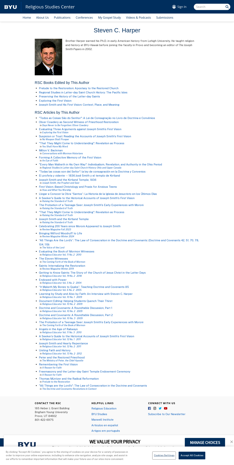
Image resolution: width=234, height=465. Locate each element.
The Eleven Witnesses (53, 258)
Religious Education (103, 408)
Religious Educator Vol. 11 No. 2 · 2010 (61, 254)
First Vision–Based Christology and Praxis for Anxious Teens (78, 186)
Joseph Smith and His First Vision (60, 104)
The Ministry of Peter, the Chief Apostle (62, 360)
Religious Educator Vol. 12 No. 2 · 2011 (61, 346)
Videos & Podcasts (138, 18)
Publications (62, 18)
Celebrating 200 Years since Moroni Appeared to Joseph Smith (79, 226)
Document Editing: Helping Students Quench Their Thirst (75, 301)
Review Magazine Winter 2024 (58, 236)
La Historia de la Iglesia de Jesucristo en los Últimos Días (120, 193)
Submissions (164, 18)
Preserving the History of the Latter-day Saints (69, 96)
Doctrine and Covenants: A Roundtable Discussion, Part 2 (76, 315)
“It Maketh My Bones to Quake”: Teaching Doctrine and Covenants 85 (84, 286)
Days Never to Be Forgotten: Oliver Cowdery (65, 125)
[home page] (10, 7)
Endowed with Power (53, 279)
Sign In (181, 7)
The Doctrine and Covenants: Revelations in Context (69, 388)
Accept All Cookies (192, 457)
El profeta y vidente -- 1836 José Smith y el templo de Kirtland (79, 175)
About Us (42, 18)
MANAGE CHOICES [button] (205, 442)
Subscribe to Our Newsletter (166, 414)
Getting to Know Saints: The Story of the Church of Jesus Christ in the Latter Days (92, 272)
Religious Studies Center (50, 6)
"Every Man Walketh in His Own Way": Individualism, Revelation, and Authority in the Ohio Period (100, 164)
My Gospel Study (109, 18)
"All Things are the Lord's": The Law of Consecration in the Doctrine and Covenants (93, 385)
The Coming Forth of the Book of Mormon (63, 261)
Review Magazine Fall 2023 (56, 229)
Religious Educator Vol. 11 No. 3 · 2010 (62, 332)
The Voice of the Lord (53, 247)
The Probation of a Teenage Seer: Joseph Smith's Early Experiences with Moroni (91, 205)
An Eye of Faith (50, 160)
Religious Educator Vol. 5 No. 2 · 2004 (61, 282)
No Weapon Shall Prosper (55, 139)
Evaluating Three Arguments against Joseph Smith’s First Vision (80, 129)
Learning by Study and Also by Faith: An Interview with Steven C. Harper (86, 293)
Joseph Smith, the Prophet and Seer (61, 182)
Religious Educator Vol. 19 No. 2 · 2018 (62, 275)
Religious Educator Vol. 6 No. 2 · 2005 (62, 289)
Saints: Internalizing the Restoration (62, 265)
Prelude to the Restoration (56, 88)
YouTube (165, 408)
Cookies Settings (164, 457)
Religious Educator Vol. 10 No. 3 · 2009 (62, 318)
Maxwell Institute (102, 419)
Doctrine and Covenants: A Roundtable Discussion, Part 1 (75, 307)
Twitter (160, 408)
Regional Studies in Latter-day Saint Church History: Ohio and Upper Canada (81, 167)
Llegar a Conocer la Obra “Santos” (61, 193)
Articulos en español (104, 425)
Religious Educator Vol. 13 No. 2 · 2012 (62, 353)
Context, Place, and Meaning (101, 104)
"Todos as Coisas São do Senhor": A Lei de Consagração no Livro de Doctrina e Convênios (97, 118)
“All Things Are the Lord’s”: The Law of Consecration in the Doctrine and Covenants (93, 240)
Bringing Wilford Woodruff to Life (60, 233)
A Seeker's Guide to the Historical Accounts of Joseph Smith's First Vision (87, 198)
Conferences (84, 18)
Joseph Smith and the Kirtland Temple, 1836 (67, 179)
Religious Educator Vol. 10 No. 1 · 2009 (62, 297)
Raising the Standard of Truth (57, 201)
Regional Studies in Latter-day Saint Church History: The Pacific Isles (83, 92)
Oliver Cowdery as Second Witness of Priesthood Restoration (79, 122)
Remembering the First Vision (58, 364)
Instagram (155, 408)
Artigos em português (105, 430)
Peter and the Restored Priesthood (62, 357)
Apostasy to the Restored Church (96, 88)
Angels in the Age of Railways (58, 329)
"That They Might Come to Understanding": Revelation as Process (81, 143)
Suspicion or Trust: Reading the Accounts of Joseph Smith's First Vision (85, 136)
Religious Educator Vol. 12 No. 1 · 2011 (61, 339)
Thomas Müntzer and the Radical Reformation (69, 378)
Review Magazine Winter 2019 (58, 268)
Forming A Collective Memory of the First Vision (70, 157)
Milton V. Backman (51, 150)
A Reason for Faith (52, 367)
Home (27, 18)
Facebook (149, 408)
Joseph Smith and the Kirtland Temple (64, 219)
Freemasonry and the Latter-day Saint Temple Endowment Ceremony (84, 371)
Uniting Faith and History (55, 350)
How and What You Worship (56, 189)
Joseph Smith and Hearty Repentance (63, 343)
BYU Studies (99, 414)
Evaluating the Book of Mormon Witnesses (66, 251)
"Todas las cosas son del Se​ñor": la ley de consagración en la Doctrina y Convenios (92, 171)
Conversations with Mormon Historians (62, 153)
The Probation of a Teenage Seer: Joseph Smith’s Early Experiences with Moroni (91, 322)
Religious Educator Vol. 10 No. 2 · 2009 (62, 304)
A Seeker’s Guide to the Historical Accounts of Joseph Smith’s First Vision (86, 336)
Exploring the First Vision (55, 100)
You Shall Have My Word (55, 146)
